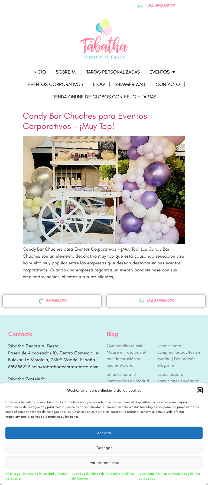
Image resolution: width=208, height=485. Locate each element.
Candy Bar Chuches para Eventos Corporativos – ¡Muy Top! (85, 121)
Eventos (162, 72)
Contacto (168, 84)
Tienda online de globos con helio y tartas (104, 97)
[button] (200, 390)
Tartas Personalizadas (113, 72)
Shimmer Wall (130, 84)
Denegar (104, 447)
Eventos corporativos (55, 84)
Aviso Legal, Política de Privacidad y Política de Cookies (36, 476)
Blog (99, 84)
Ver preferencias (104, 462)
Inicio (39, 72)
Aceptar (104, 432)
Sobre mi (66, 72)
